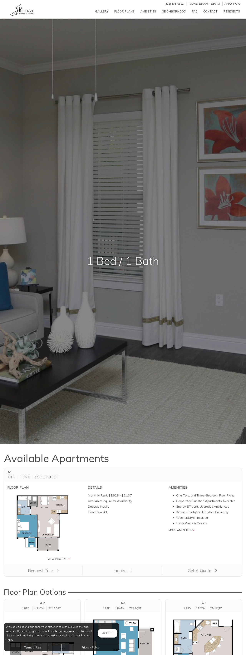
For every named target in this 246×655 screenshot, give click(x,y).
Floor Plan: (95, 512)
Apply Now (232, 3)
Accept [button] (107, 633)
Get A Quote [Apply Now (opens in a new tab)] (202, 570)
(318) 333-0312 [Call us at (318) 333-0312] (174, 3)
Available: (95, 501)
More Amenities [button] (182, 530)
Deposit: (93, 506)
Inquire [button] (123, 570)
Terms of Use (32, 647)
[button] (42, 527)
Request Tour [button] (43, 570)
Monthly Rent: (98, 495)
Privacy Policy (90, 647)
